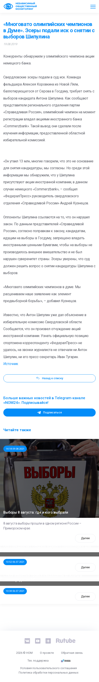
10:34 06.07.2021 (15, 590)
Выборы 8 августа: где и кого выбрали (35, 512)
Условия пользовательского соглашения (48, 668)
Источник (10, 364)
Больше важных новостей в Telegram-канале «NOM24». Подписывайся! (44, 400)
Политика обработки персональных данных (48, 672)
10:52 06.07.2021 (15, 561)
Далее (85, 538)
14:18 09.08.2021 (15, 448)
